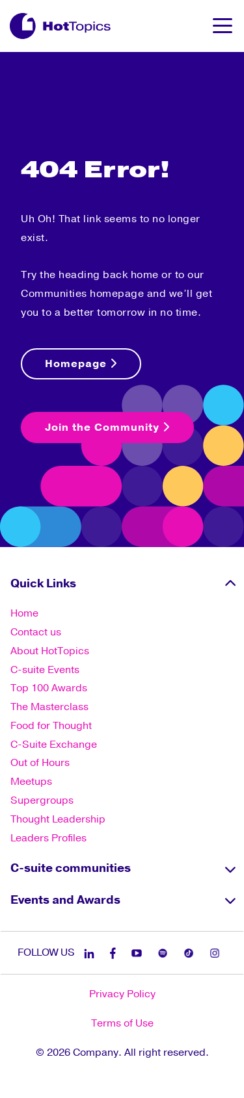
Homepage (81, 364)
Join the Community (107, 427)
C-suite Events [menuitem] (44, 670)
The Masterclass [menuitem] (49, 707)
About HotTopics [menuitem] (49, 651)
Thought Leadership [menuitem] (57, 819)
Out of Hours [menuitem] (40, 763)
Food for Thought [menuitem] (51, 726)
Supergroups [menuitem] (42, 800)
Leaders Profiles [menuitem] (48, 838)
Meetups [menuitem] (31, 781)
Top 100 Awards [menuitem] (48, 688)
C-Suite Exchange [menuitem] (53, 744)
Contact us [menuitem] (35, 632)
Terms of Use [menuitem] (122, 1023)
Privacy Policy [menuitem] (122, 994)
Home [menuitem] (24, 613)
